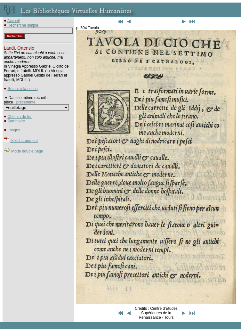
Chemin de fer (19, 116)
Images (13, 130)
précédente (26, 102)
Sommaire (16, 121)
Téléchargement (24, 140)
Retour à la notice (22, 88)
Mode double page (27, 151)
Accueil (13, 21)
